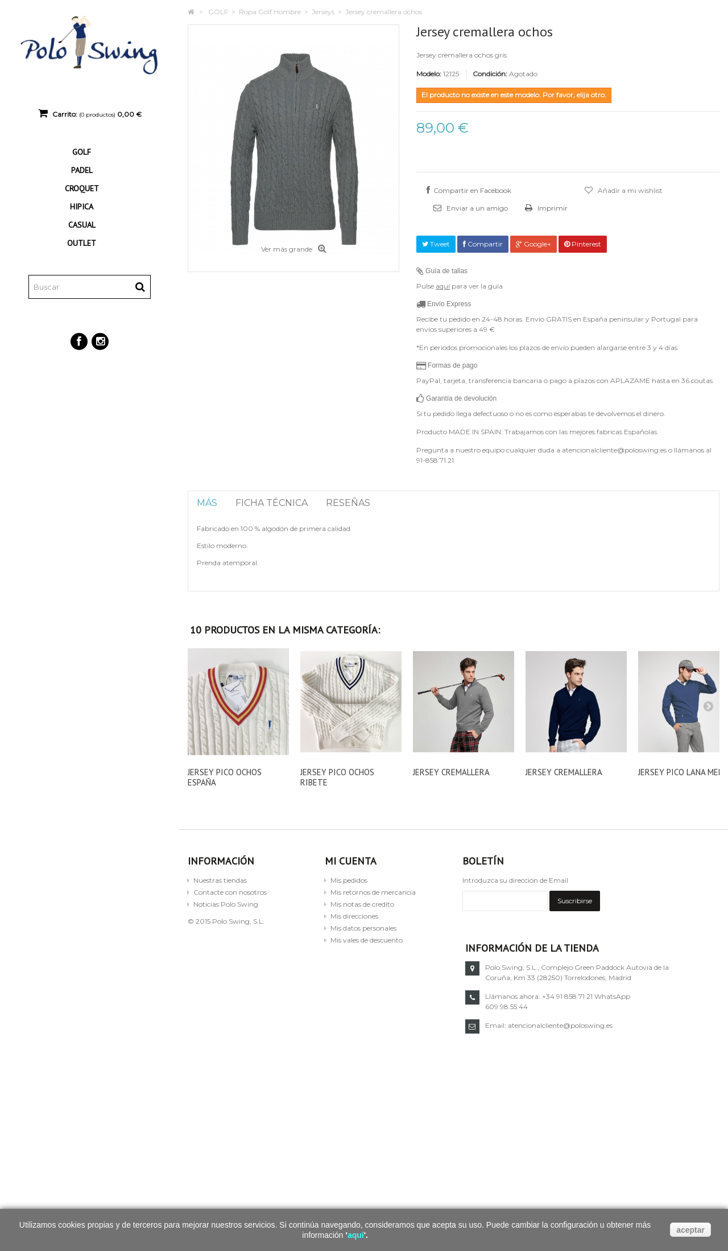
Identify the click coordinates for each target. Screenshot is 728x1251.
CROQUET (82, 188)
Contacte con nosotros (230, 892)
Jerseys (323, 11)
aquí (443, 286)
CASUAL (82, 225)
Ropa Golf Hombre (270, 11)
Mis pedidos (348, 880)
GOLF (81, 152)
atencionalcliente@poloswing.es (560, 1025)
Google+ (533, 244)
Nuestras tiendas (220, 880)
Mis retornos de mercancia (373, 892)
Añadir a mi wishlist (629, 190)
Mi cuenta (351, 860)
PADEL (82, 170)
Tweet (436, 244)
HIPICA (81, 206)
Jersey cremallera (451, 772)
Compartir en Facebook (472, 190)
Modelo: (428, 73)
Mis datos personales (363, 928)
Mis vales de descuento (366, 940)
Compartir (483, 244)
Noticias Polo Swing (225, 904)
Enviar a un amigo (476, 208)
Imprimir (552, 208)
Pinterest (582, 244)
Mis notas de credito (362, 904)
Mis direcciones (354, 916)
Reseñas (348, 502)
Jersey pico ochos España (225, 777)
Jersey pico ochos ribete (337, 777)
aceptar (690, 1229)
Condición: (490, 73)
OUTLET (81, 243)
